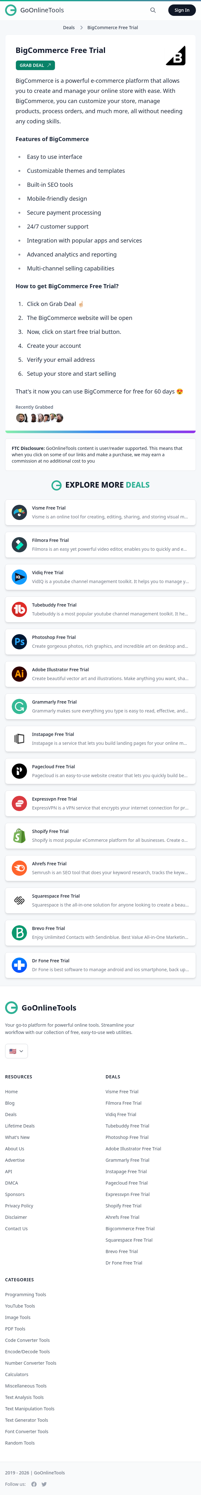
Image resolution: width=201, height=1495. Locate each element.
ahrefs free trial (122, 1217)
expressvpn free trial (128, 1194)
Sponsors (14, 1194)
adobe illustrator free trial (133, 1149)
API (8, 1171)
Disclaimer (16, 1217)
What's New (17, 1137)
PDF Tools (15, 1329)
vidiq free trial (121, 1114)
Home (11, 1092)
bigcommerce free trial (130, 1228)
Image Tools (17, 1317)
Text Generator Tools (26, 1420)
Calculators (16, 1374)
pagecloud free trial (127, 1183)
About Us (14, 1149)
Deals (69, 27)
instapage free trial (126, 1171)
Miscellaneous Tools (26, 1386)
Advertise (15, 1160)
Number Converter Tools (31, 1363)
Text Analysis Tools (24, 1397)
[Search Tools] (153, 10)
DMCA (11, 1183)
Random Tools (20, 1443)
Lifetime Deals (20, 1126)
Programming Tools (25, 1294)
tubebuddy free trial (128, 1126)
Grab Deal (35, 65)
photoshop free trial (127, 1137)
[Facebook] (34, 1484)
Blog (10, 1103)
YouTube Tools (20, 1306)
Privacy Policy (19, 1206)
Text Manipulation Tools (30, 1409)
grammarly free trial (128, 1160)
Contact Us (16, 1228)
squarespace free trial (129, 1240)
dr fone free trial (124, 1263)
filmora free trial (124, 1103)
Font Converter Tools (26, 1431)
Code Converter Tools (27, 1340)
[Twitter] (44, 1484)
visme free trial (122, 1092)
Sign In (182, 10)
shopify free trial (124, 1206)
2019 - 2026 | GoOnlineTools (35, 1473)
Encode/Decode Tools (27, 1352)
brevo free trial (122, 1251)
